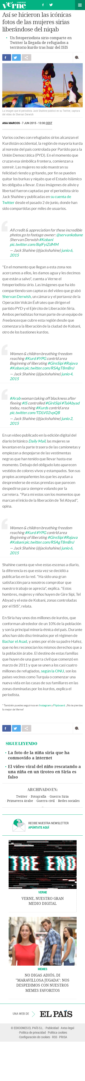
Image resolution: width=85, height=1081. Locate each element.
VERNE (42, 892)
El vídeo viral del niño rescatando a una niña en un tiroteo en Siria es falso (44, 772)
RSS (54, 1037)
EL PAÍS (56, 1013)
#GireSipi (55, 363)
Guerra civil (45, 801)
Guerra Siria (59, 797)
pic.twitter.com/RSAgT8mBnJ (49, 368)
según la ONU (52, 671)
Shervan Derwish (16, 296)
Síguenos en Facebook (43, 4)
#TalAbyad (70, 403)
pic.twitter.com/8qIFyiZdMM (34, 244)
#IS (24, 403)
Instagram (45, 705)
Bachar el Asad (14, 641)
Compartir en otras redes (26, 57)
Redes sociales (69, 801)
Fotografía (38, 797)
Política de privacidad (32, 1032)
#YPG (41, 358)
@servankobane (69, 235)
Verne (14, 5)
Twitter (21, 797)
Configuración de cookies (34, 1037)
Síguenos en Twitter (51, 4)
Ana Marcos (11, 123)
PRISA (63, 1037)
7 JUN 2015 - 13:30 (37, 123)
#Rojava (71, 363)
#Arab (15, 398)
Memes (42, 969)
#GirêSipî (53, 403)
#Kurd (30, 358)
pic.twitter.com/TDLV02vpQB (35, 412)
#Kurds (42, 408)
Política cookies (57, 1032)
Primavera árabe (20, 801)
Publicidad (52, 1028)
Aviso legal (67, 1028)
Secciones (80, 5)
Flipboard (59, 705)
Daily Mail (36, 441)
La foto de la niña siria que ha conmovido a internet (39, 755)
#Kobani (46, 239)
